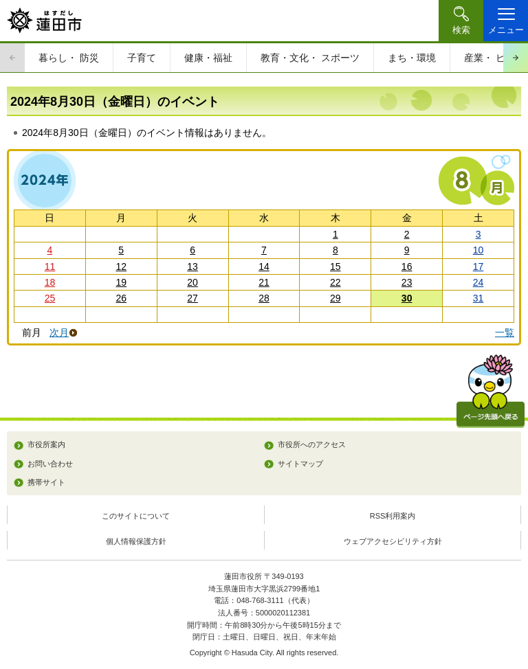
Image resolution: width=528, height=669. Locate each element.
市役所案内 (46, 444)
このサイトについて (136, 516)
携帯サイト (46, 482)
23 (407, 282)
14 (264, 266)
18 (50, 282)
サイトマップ (300, 464)
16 (407, 266)
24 (478, 282)
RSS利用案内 (393, 516)
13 (192, 266)
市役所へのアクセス (312, 444)
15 (335, 266)
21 (264, 282)
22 (335, 282)
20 (192, 282)
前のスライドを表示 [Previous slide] (12, 57)
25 (50, 298)
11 (50, 266)
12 (121, 266)
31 (478, 298)
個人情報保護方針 (136, 541)
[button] (461, 20)
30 (407, 298)
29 (335, 298)
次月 (59, 333)
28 (264, 298)
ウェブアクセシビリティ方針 (393, 541)
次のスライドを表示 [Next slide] (515, 57)
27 (192, 298)
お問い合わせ (50, 464)
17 (478, 266)
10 (478, 250)
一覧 (504, 332)
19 (121, 282)
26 (121, 298)
